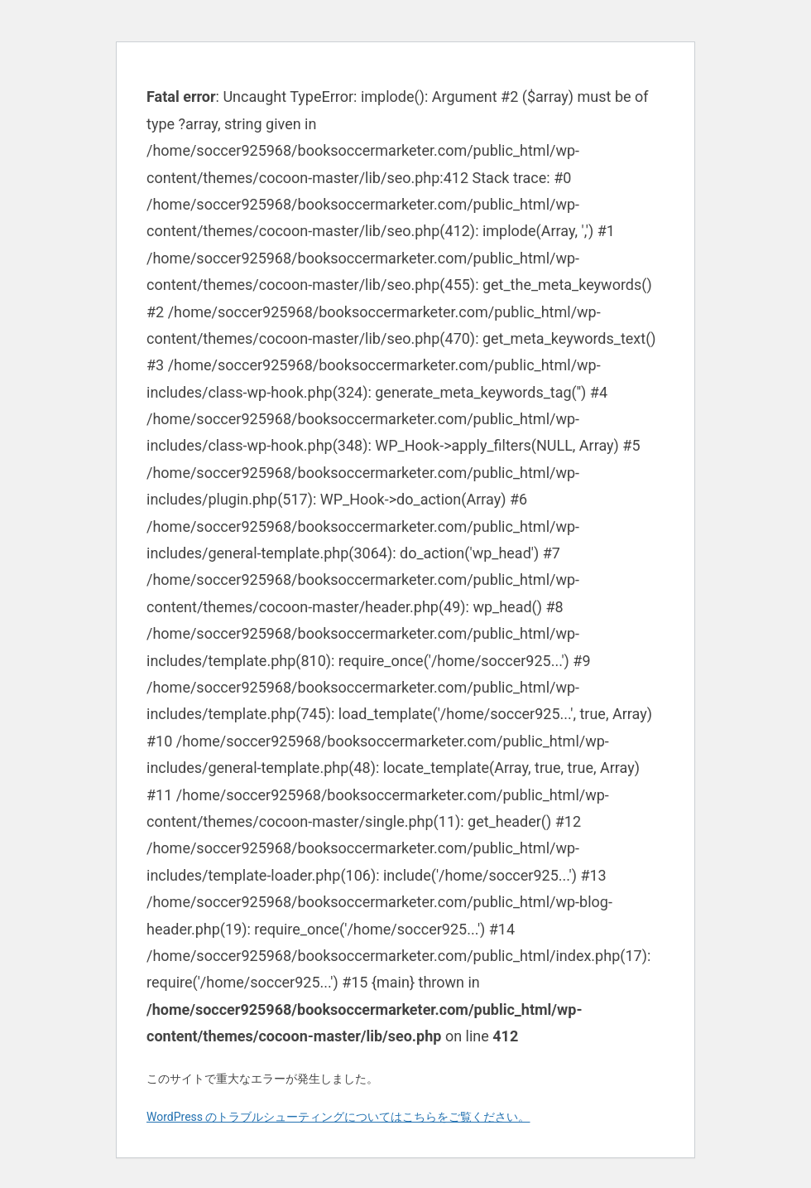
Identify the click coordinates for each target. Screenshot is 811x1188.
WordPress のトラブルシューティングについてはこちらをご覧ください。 (338, 1116)
